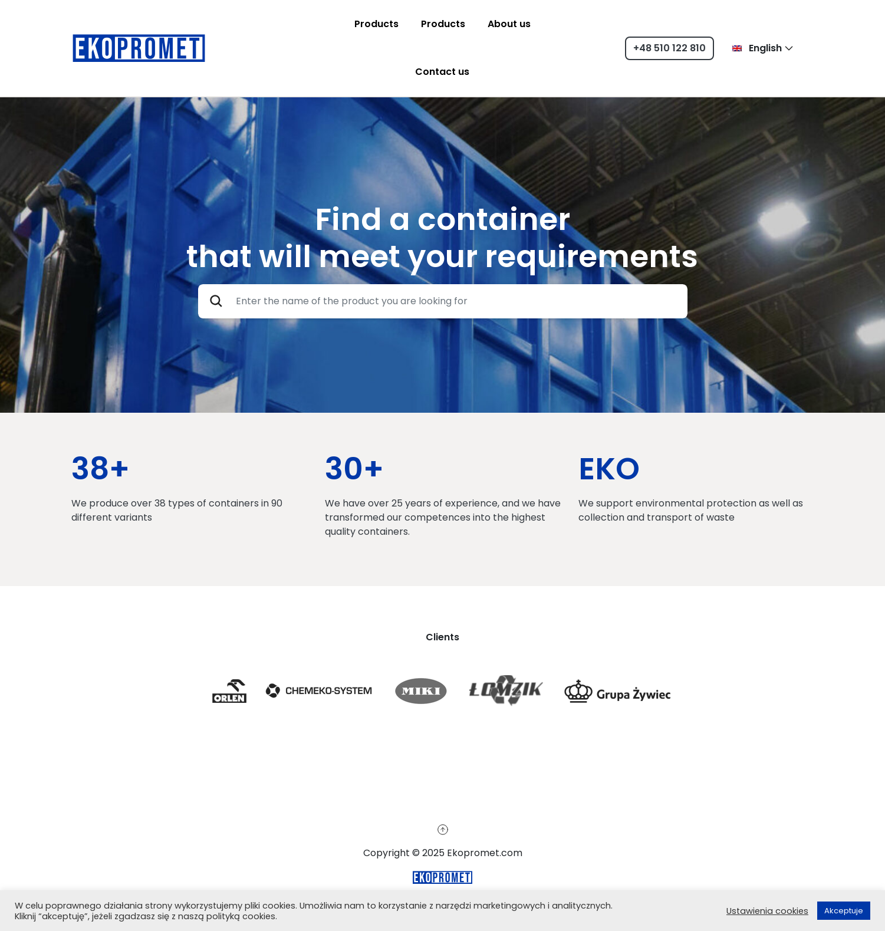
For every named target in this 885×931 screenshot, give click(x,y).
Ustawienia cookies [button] (767, 911)
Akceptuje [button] (843, 910)
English (757, 48)
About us (509, 24)
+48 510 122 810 (669, 48)
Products (376, 24)
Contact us (442, 71)
